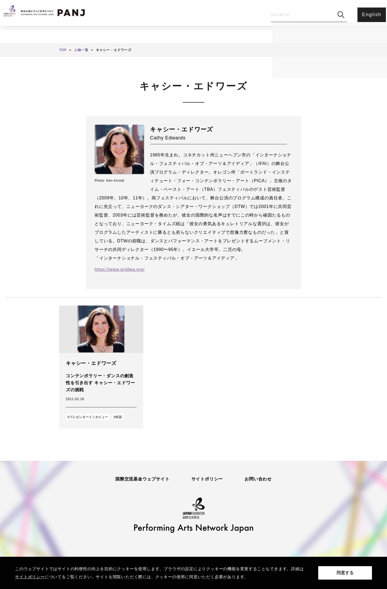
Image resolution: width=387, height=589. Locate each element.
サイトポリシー (207, 479)
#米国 (118, 417)
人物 (156, 33)
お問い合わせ (258, 479)
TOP (63, 50)
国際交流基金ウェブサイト (142, 479)
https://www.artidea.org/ (120, 269)
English (369, 14)
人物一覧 (81, 50)
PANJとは (192, 33)
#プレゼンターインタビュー (87, 417)
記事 (126, 33)
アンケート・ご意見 (245, 33)
